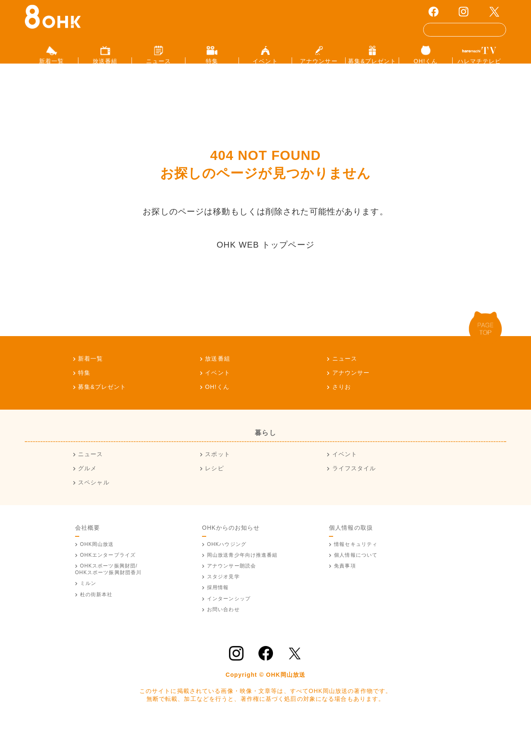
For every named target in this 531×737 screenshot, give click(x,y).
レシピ (214, 482)
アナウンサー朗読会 (231, 579)
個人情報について (356, 568)
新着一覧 (90, 371)
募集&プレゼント (102, 400)
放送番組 (217, 371)
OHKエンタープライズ (108, 568)
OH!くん (217, 400)
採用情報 (218, 601)
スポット (217, 467)
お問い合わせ (223, 623)
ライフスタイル (354, 482)
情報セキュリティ (356, 557)
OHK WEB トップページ (265, 258)
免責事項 (345, 579)
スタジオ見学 (223, 590)
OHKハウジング (226, 557)
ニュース (344, 371)
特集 (84, 386)
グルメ (87, 482)
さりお (341, 400)
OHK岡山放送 (97, 557)
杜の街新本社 (96, 608)
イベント (217, 386)
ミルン (88, 597)
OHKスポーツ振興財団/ (108, 583)
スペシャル (94, 495)
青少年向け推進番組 (242, 568)
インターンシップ (229, 612)
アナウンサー (351, 386)
